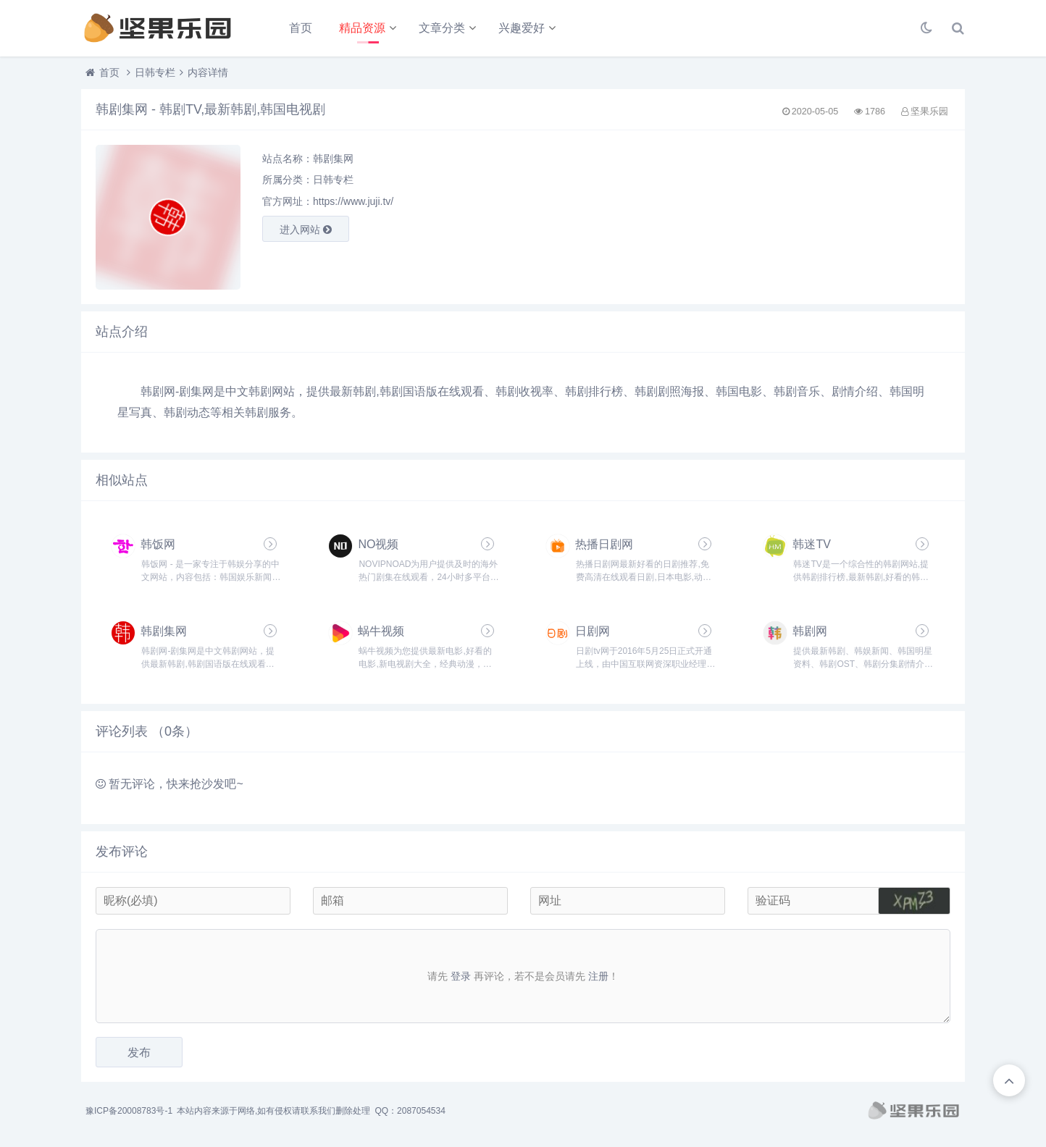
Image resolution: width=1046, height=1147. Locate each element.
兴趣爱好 (521, 28)
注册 (598, 976)
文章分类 (442, 28)
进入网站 (306, 229)
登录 (461, 976)
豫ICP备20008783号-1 (128, 1111)
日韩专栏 (155, 72)
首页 (300, 28)
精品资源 (362, 28)
